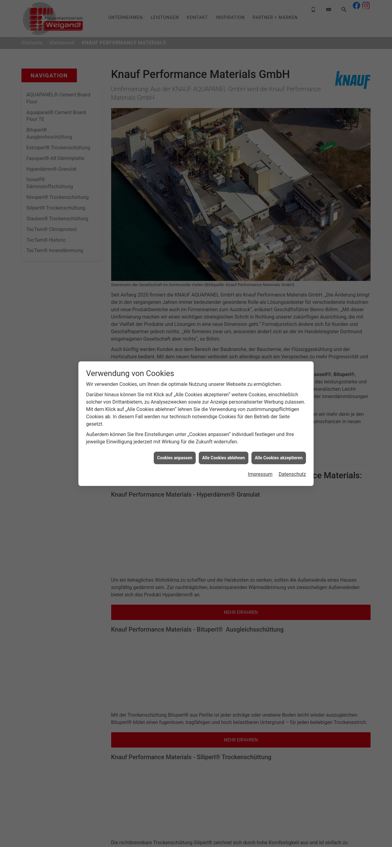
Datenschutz (292, 450)
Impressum (260, 450)
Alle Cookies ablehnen (223, 434)
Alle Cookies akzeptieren (279, 434)
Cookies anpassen (174, 434)
